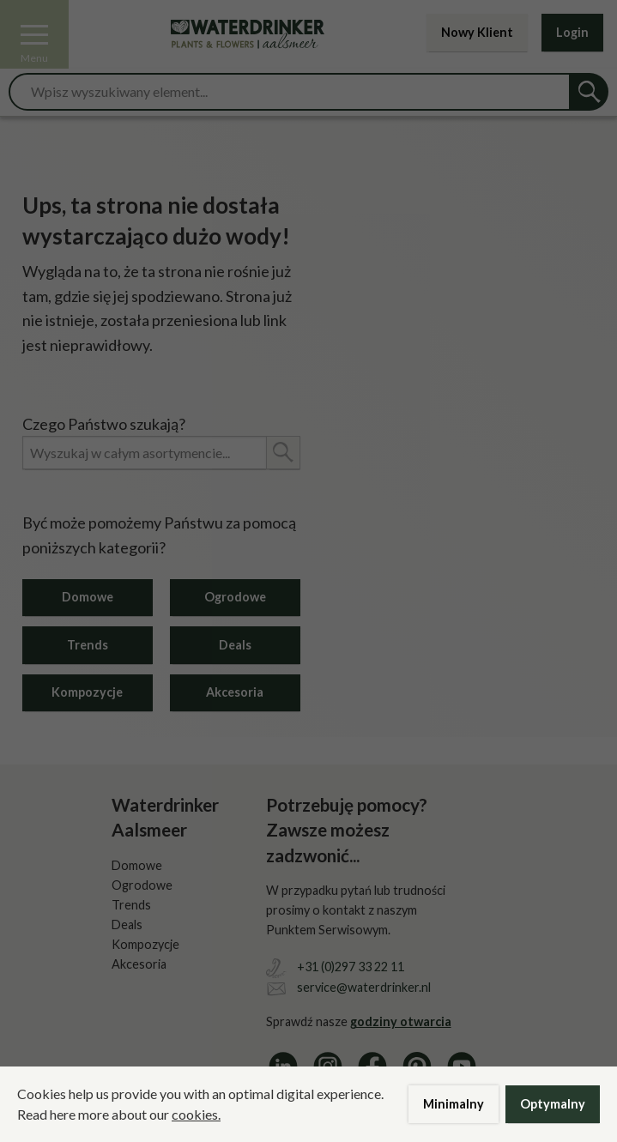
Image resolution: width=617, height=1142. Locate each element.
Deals (235, 644)
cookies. (196, 1114)
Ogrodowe (235, 596)
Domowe (87, 596)
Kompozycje (87, 692)
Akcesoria (234, 692)
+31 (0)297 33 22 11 (350, 966)
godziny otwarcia (400, 1021)
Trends (87, 644)
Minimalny (453, 1104)
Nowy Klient (477, 32)
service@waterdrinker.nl (364, 987)
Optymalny (552, 1104)
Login (572, 32)
